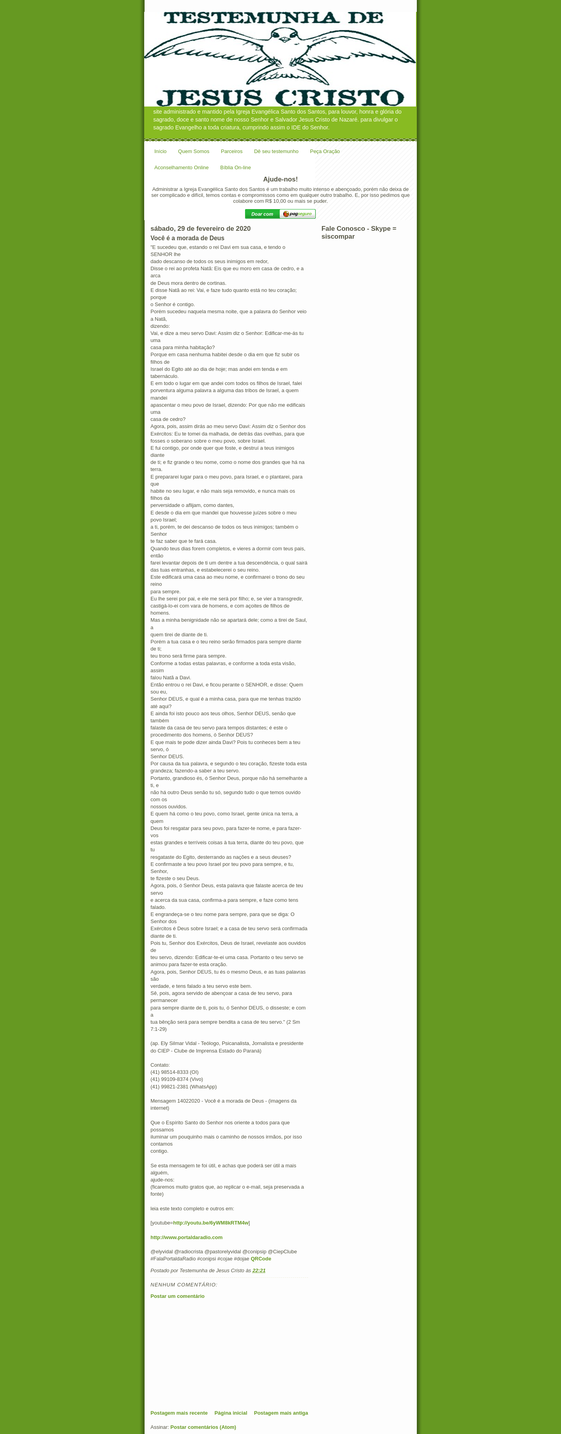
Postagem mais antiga (281, 1413)
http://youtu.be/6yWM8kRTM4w (210, 1223)
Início (160, 151)
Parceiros (232, 151)
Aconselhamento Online (181, 167)
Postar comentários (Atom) (203, 1427)
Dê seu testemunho (276, 151)
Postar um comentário (177, 1296)
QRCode (261, 1259)
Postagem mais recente (179, 1413)
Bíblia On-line (235, 167)
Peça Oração (325, 151)
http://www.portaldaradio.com (186, 1237)
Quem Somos (193, 151)
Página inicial (230, 1413)
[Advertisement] (209, 1354)
